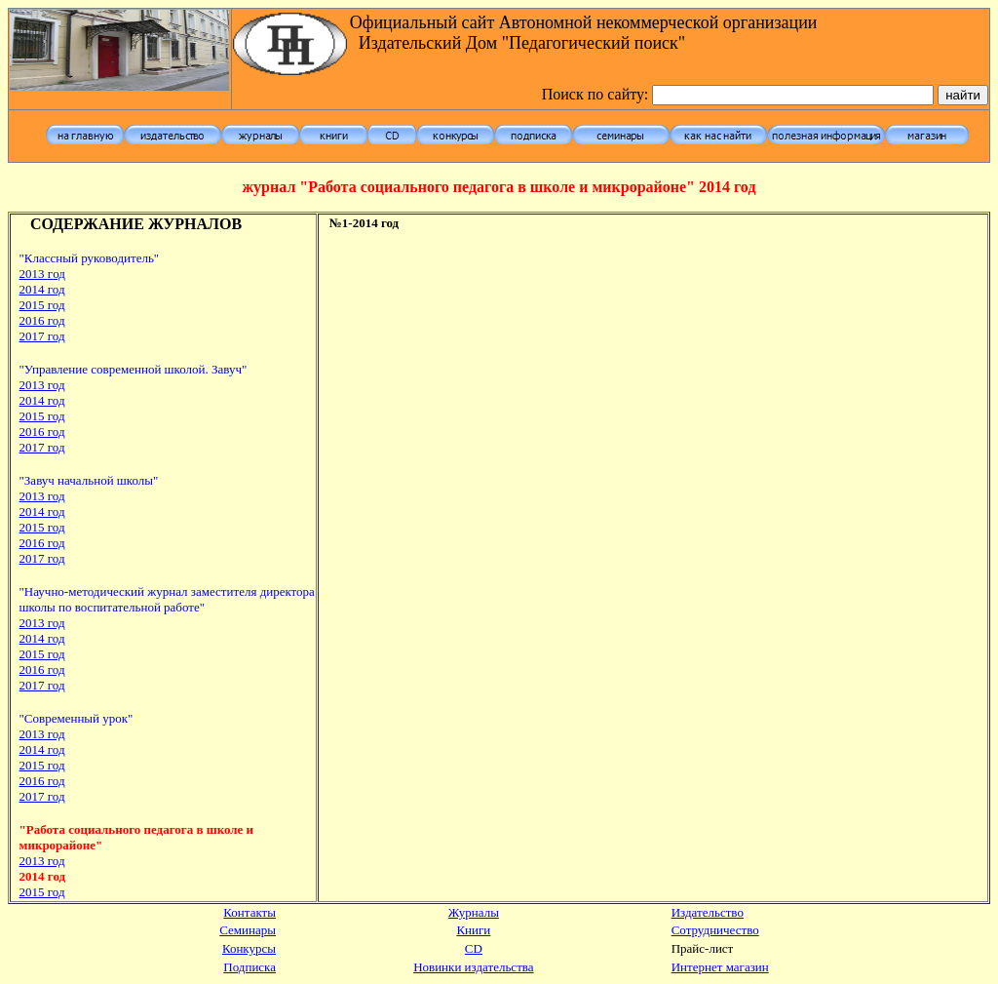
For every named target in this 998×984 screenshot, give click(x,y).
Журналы (473, 912)
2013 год (42, 496)
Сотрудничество (715, 930)
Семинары (247, 930)
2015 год (42, 527)
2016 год (42, 431)
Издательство (708, 912)
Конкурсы (249, 948)
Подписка (249, 967)
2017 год (42, 336)
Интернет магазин (720, 967)
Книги (473, 930)
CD (473, 948)
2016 (42, 780)
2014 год (42, 289)
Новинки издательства (473, 967)
